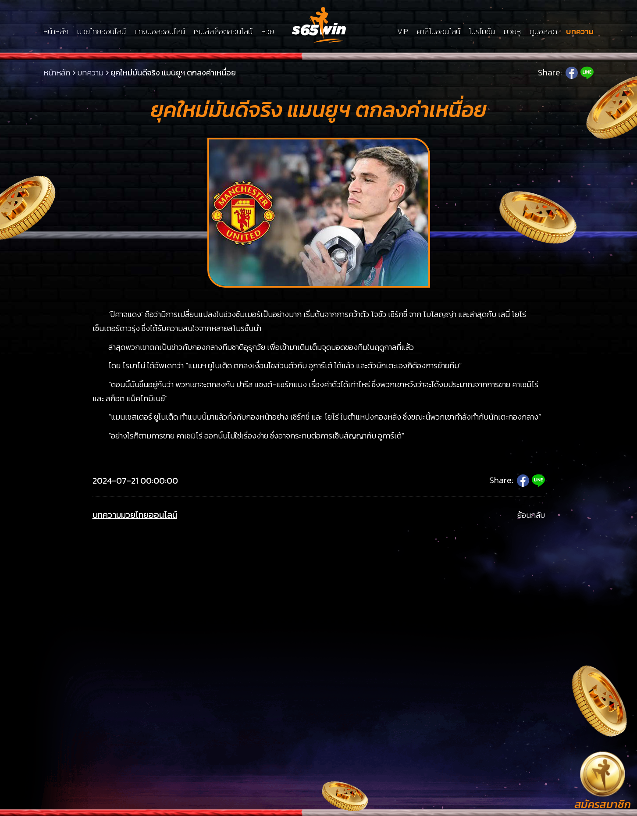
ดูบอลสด (543, 32)
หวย (267, 32)
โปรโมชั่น (482, 32)
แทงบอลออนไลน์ (160, 32)
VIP (402, 32)
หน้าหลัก (55, 32)
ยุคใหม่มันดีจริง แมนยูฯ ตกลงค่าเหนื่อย (173, 72)
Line (587, 72)
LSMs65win (319, 25)
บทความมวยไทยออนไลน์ (135, 515)
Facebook (572, 73)
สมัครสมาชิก (602, 805)
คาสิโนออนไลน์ (438, 32)
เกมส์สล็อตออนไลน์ (223, 32)
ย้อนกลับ (531, 515)
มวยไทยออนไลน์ (101, 32)
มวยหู (512, 32)
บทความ (580, 32)
